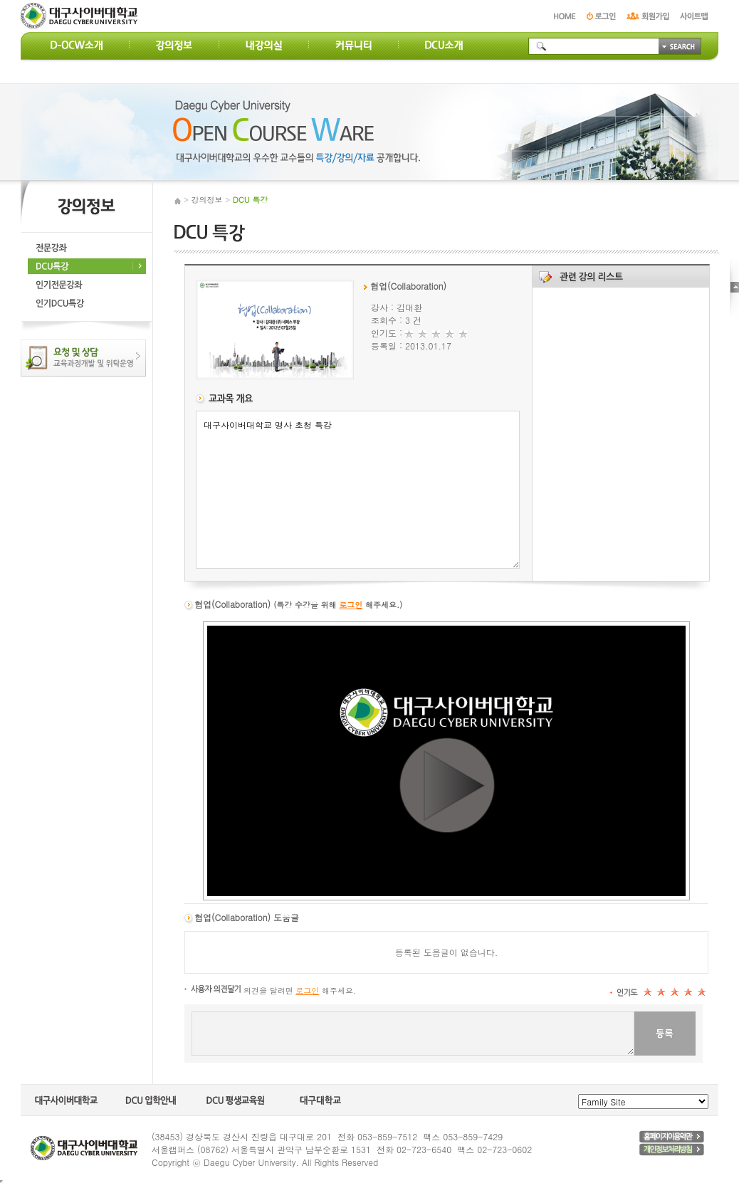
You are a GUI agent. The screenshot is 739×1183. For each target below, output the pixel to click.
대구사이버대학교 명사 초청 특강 (358, 490)
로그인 (350, 604)
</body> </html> (1, 1181)
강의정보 (207, 199)
